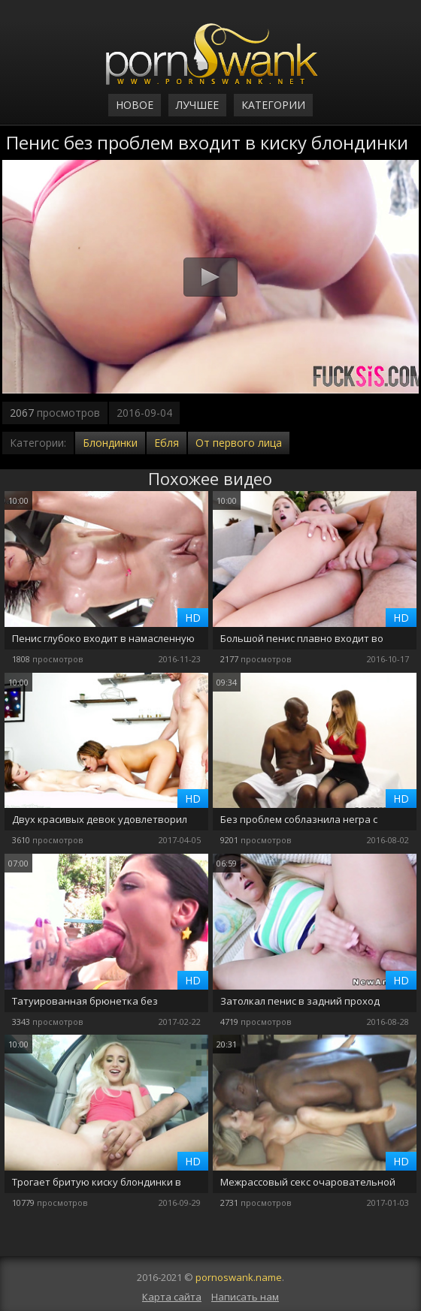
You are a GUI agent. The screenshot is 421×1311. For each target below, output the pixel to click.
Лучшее (197, 105)
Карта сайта (171, 1296)
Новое (134, 105)
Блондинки (110, 442)
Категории (273, 105)
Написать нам (245, 1296)
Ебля (166, 442)
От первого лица (238, 442)
